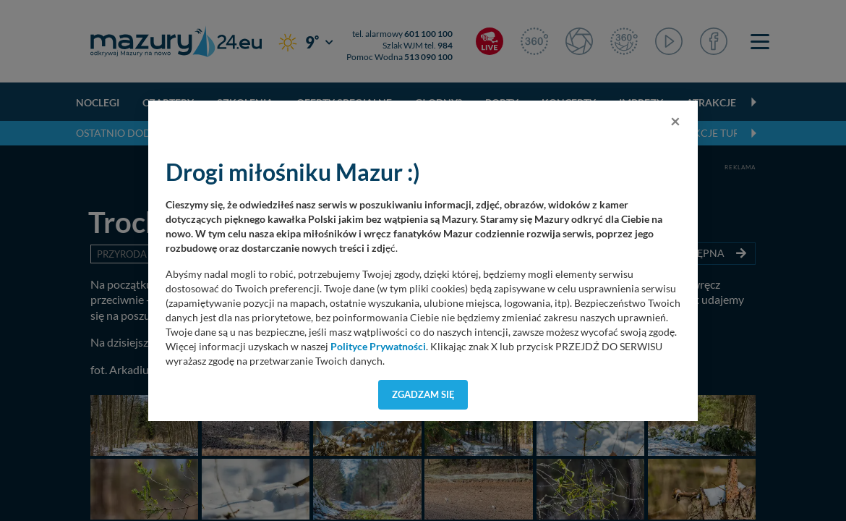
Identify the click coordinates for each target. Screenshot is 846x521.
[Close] (675, 121)
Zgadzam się (423, 394)
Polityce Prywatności (378, 346)
